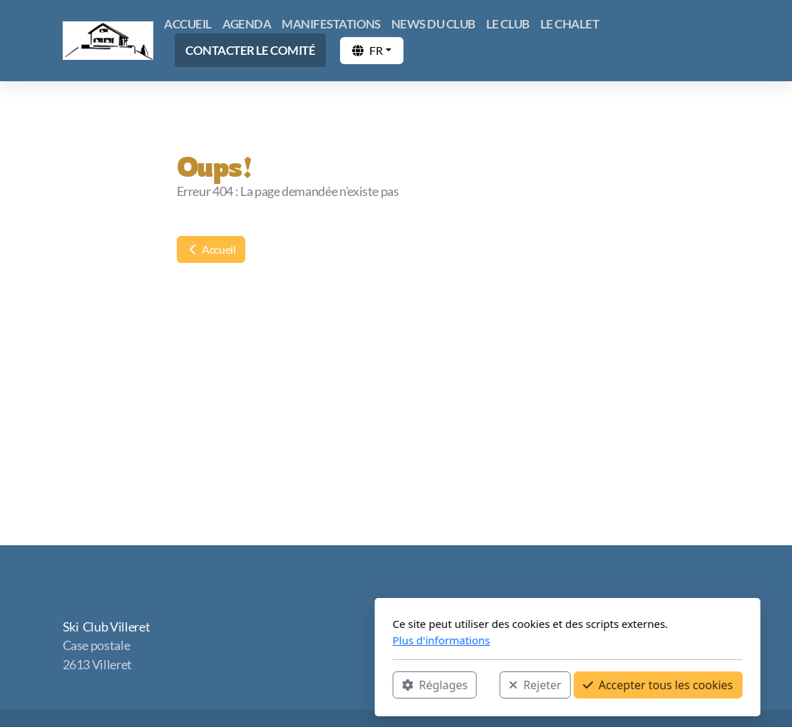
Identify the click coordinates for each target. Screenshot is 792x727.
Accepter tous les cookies (486, 685)
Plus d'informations (270, 640)
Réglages (263, 685)
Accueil (211, 249)
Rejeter (364, 685)
